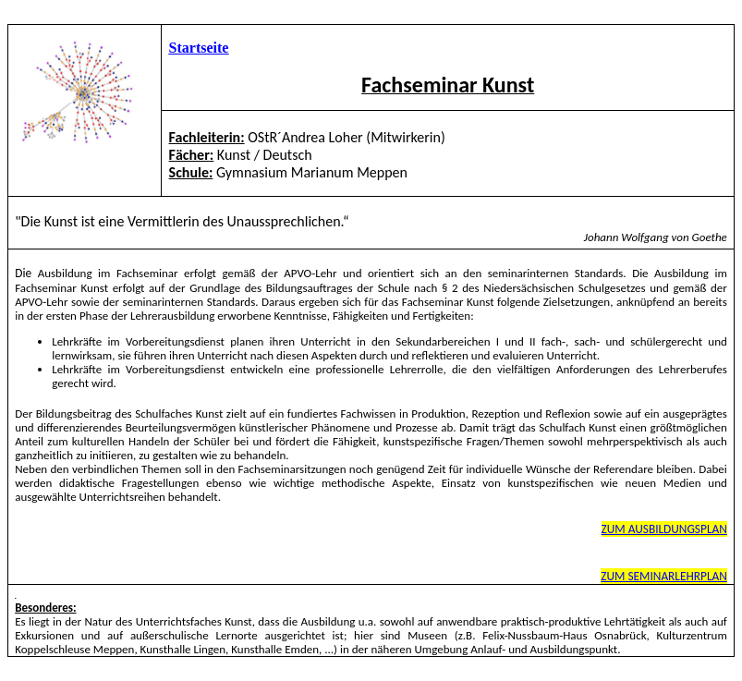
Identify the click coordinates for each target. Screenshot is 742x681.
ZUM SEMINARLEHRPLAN (664, 576)
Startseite (199, 47)
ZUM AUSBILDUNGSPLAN (664, 529)
